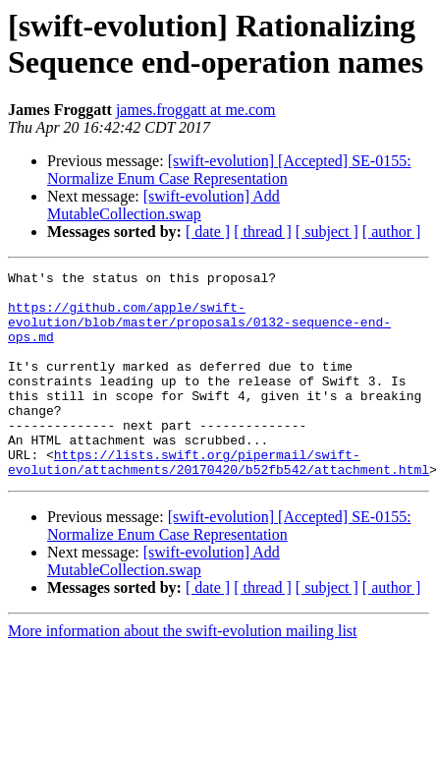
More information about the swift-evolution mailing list (182, 672)
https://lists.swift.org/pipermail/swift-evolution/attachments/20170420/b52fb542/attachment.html (218, 501)
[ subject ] (327, 231)
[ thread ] (263, 231)
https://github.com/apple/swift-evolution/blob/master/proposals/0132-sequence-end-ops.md (199, 333)
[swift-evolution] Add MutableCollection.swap (163, 205)
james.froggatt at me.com (196, 109)
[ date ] (208, 231)
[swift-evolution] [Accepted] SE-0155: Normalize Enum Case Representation (229, 169)
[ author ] (391, 231)
